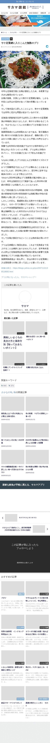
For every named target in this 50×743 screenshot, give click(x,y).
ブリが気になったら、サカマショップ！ (19, 277)
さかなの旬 (4, 13)
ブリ (12, 385)
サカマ (25, 306)
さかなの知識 (14, 13)
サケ (5, 385)
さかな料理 (23, 13)
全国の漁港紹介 (33, 13)
